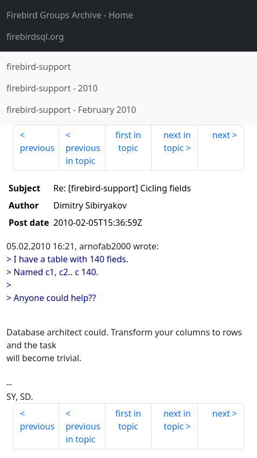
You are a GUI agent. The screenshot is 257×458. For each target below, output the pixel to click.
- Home (69, 15)
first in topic (128, 141)
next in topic (177, 141)
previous (37, 148)
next (221, 135)
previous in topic (83, 154)
